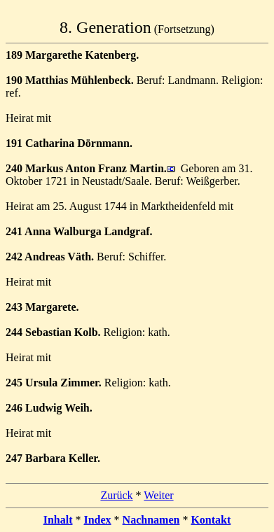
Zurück (116, 495)
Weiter (158, 495)
